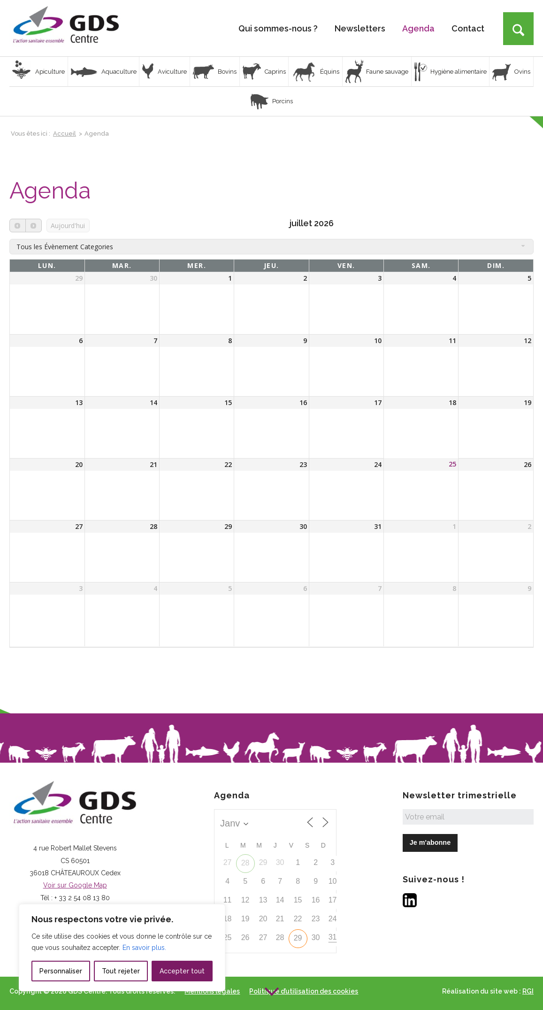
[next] (33, 225)
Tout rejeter (121, 971)
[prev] (17, 225)
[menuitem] (278, 28)
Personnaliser (60, 971)
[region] (122, 947)
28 (245, 863)
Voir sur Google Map (75, 885)
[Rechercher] (518, 28)
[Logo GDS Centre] (65, 28)
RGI (528, 991)
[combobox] (271, 246)
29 (298, 938)
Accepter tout (182, 971)
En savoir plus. (144, 947)
